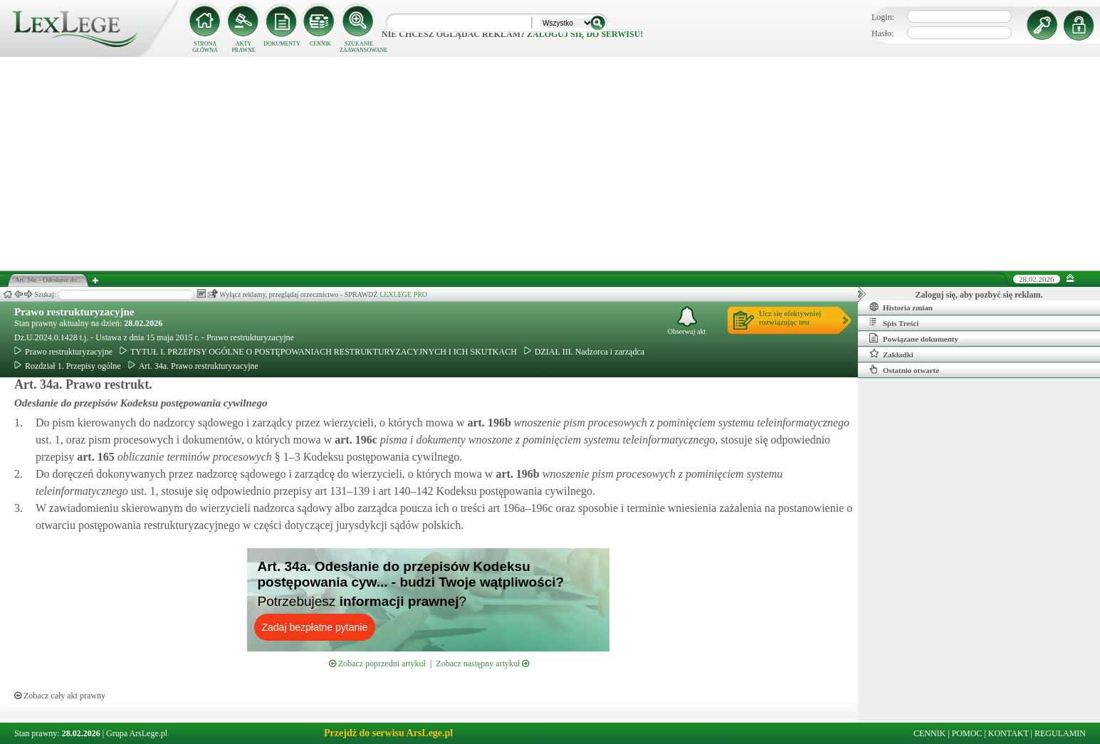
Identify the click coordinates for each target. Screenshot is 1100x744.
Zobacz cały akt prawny (59, 696)
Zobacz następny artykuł (482, 664)
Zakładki (891, 354)
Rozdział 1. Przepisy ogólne (67, 366)
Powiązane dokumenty (913, 338)
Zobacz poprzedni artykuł (377, 664)
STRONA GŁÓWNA (205, 47)
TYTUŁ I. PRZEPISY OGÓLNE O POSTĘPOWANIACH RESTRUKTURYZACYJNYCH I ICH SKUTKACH (318, 352)
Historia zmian (901, 307)
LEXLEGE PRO (403, 294)
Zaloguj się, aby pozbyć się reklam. (979, 295)
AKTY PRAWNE (243, 47)
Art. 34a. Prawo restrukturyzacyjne (193, 366)
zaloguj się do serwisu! (585, 34)
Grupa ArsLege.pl (136, 733)
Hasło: (882, 33)
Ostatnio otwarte (904, 369)
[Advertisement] (550, 163)
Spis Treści (893, 323)
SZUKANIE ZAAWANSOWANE (359, 47)
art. (487, 422)
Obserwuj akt (687, 320)
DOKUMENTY (281, 44)
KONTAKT (1008, 733)
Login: (882, 17)
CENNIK (320, 44)
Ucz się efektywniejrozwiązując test (790, 317)
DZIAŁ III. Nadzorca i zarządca (584, 352)
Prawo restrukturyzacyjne (74, 312)
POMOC (967, 733)
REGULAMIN (1060, 733)
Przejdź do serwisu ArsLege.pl (388, 733)
